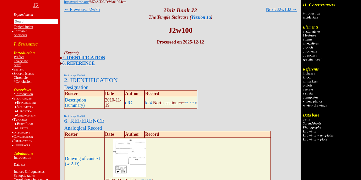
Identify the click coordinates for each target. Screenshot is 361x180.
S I (24, 74)
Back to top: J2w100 (74, 75)
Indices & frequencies (29, 172)
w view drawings (315, 105)
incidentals (310, 17)
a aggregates (311, 31)
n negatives (311, 43)
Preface (19, 57)
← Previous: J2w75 (82, 9)
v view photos (313, 101)
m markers (310, 81)
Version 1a (201, 17)
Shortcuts (20, 35)
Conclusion (24, 82)
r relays (308, 89)
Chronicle (21, 78)
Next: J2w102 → (281, 9)
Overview (21, 61)
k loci (307, 77)
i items (307, 39)
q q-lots (308, 47)
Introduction (24, 94)
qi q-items (310, 51)
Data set (19, 164)
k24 (148, 102)
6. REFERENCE (78, 63)
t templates (310, 97)
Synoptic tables (24, 176)
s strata (308, 93)
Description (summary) (75, 103)
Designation (76, 87)
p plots (307, 85)
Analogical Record (83, 128)
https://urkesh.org (76, 2)
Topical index (23, 27)
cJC (128, 102)
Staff (17, 65)
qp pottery (310, 55)
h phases (309, 73)
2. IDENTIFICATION (83, 57)
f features (309, 35)
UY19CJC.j (190, 102)
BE (25, 124)
